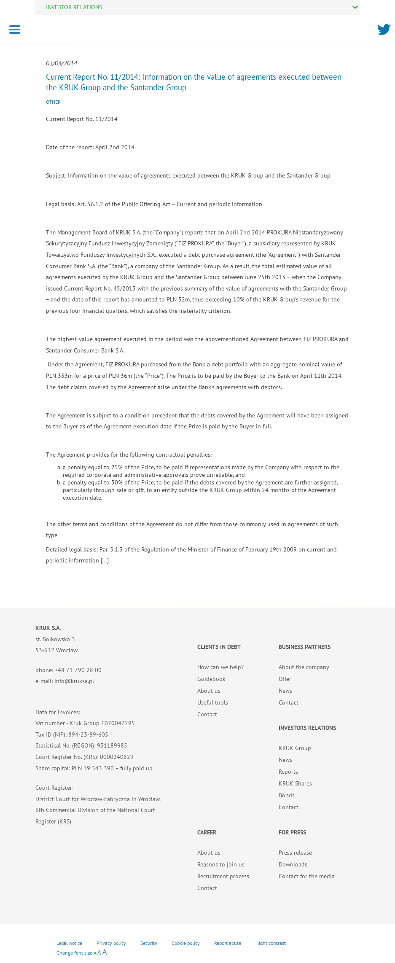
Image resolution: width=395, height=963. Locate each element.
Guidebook (211, 679)
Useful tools (212, 702)
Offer (285, 679)
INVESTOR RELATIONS (74, 7)
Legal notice (69, 943)
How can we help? (220, 667)
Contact (207, 714)
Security (148, 943)
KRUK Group (295, 748)
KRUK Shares (295, 783)
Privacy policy (111, 943)
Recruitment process (223, 876)
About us (208, 690)
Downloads (293, 864)
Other (53, 102)
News (285, 690)
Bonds (287, 795)
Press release (295, 852)
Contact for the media (307, 876)
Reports (288, 771)
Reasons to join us (221, 864)
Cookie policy (186, 943)
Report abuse (227, 943)
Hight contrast (270, 943)
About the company (304, 667)
